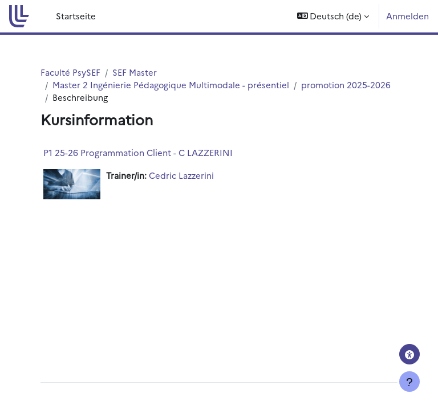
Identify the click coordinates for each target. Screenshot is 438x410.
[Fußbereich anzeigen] (409, 381)
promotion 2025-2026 (346, 85)
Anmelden (407, 16)
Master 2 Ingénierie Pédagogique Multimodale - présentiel (170, 85)
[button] (333, 16)
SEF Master (134, 72)
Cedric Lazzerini (181, 175)
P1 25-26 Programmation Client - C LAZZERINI (138, 152)
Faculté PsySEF (70, 72)
